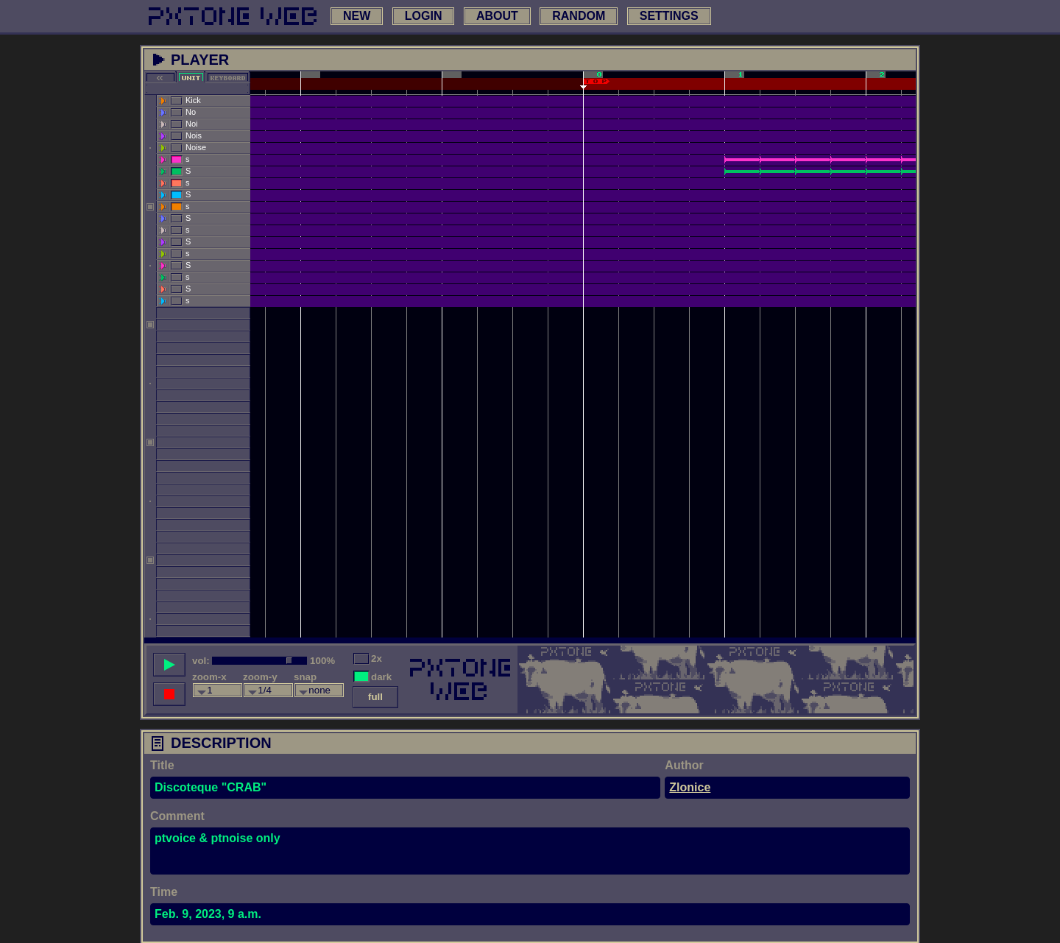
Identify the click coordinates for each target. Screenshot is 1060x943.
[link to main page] (232, 16)
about (497, 16)
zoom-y (260, 676)
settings (669, 16)
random (578, 16)
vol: (201, 660)
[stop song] (169, 694)
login (423, 16)
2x (376, 658)
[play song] (169, 665)
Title (162, 765)
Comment (177, 816)
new (356, 16)
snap (305, 676)
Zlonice (689, 787)
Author (684, 765)
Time (163, 892)
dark (381, 676)
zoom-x (209, 676)
